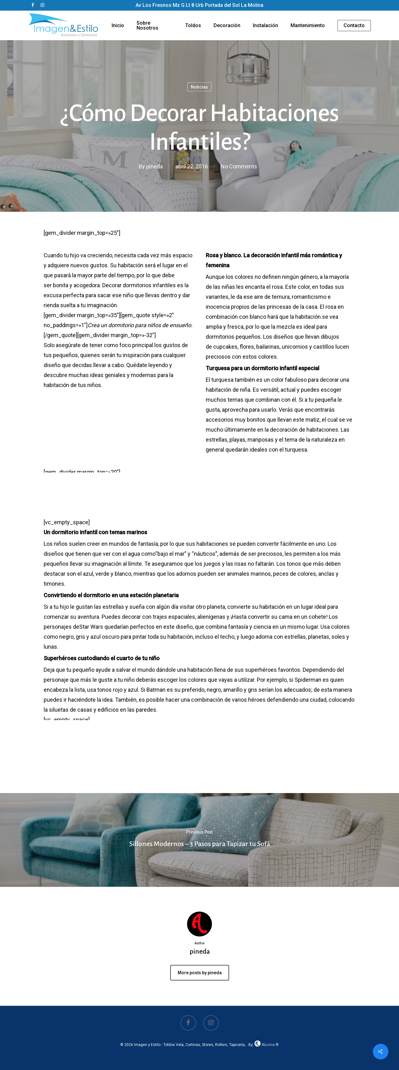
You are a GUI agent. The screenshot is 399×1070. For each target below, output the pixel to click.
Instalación (265, 25)
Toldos (193, 25)
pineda (154, 166)
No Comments (239, 166)
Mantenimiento (308, 25)
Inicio (118, 25)
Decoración (227, 25)
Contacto (354, 25)
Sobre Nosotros (147, 26)
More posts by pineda (200, 972)
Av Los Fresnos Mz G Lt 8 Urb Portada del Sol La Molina (199, 5)
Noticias (199, 87)
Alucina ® (266, 1045)
